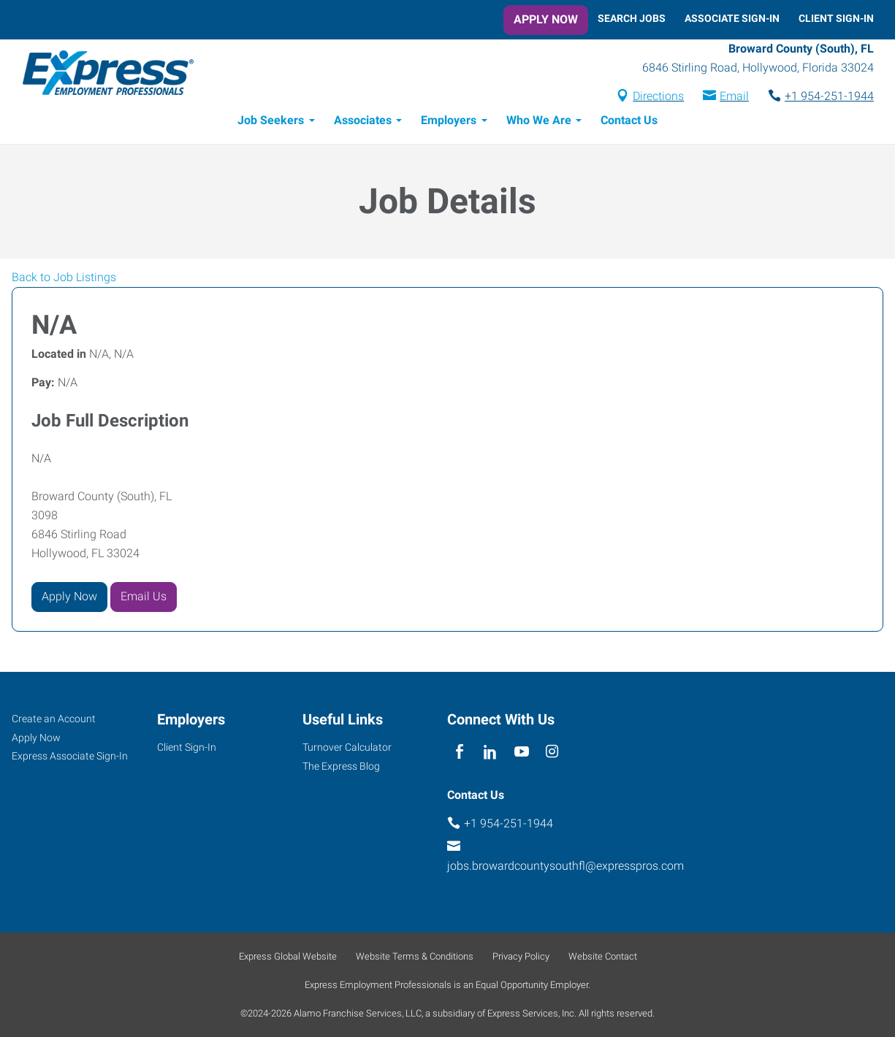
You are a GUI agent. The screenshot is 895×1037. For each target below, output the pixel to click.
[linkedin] (491, 752)
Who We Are (538, 122)
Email (734, 97)
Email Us (144, 598)
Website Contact (602, 956)
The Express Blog (341, 766)
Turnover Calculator (347, 747)
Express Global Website (288, 956)
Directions (658, 97)
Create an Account (54, 718)
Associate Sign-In (732, 18)
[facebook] (459, 752)
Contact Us (629, 122)
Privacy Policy (520, 956)
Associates (363, 122)
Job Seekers (270, 122)
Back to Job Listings (64, 279)
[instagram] (552, 752)
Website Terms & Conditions (414, 956)
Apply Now (546, 19)
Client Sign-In (836, 18)
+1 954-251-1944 (829, 97)
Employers (448, 122)
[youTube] (521, 752)
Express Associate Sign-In (70, 756)
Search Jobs (632, 18)
